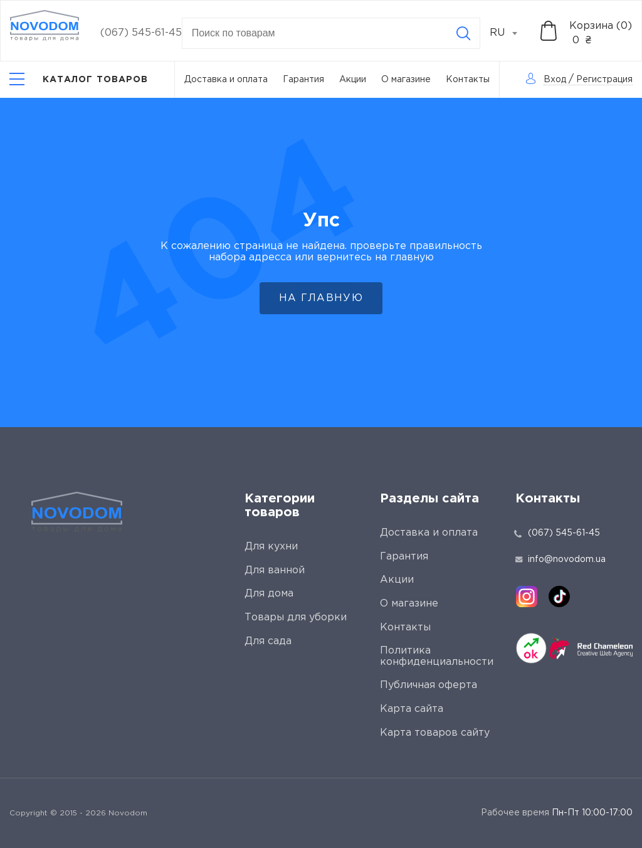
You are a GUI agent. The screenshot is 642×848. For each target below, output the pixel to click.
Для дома (269, 593)
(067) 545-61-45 (141, 33)
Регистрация (604, 79)
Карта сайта (411, 709)
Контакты (468, 79)
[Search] (463, 33)
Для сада (268, 641)
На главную (321, 298)
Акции (352, 79)
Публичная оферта (428, 685)
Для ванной (275, 570)
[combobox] (510, 33)
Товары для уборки (296, 617)
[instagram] (526, 596)
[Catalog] (79, 79)
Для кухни (271, 546)
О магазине (406, 79)
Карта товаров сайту (435, 733)
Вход (555, 79)
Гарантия (303, 79)
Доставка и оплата (226, 79)
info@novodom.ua (560, 559)
